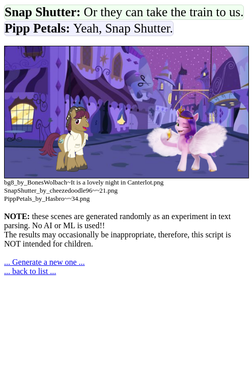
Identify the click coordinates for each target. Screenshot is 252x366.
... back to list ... (30, 271)
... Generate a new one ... (44, 262)
